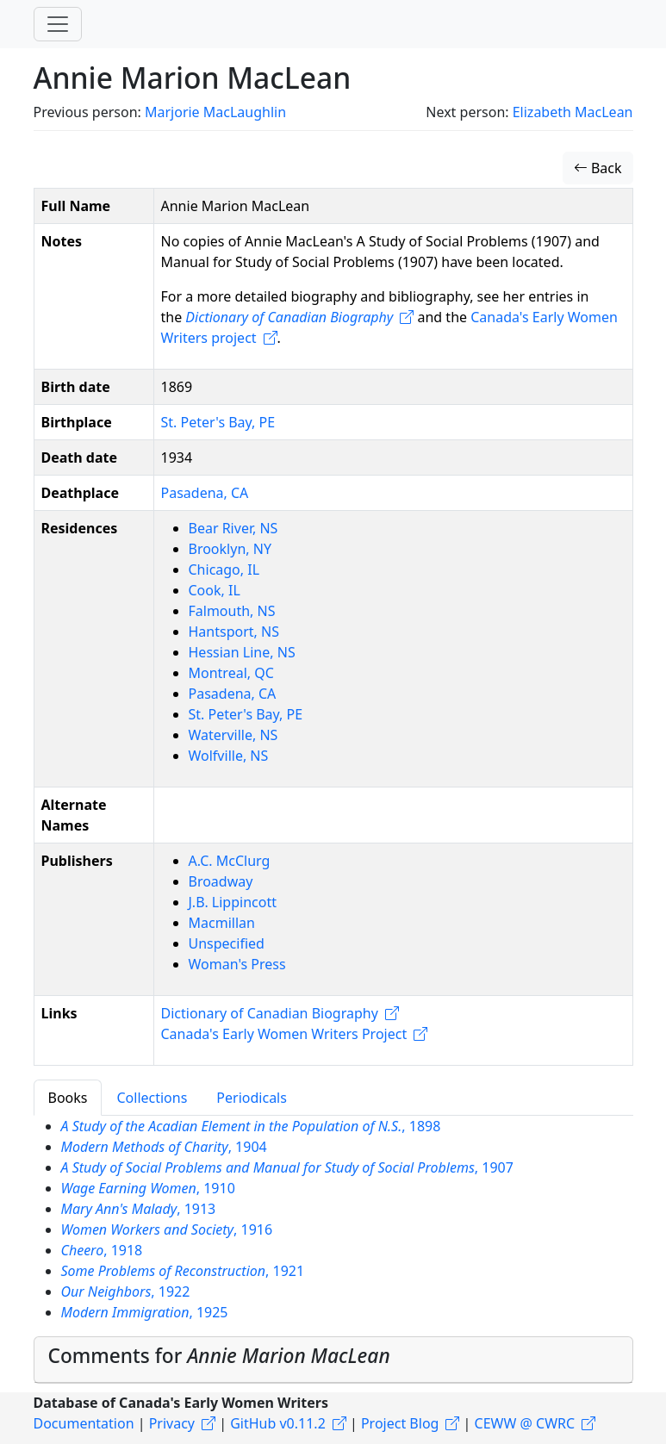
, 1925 (144, 1312)
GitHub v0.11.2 (278, 1423)
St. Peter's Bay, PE (218, 422)
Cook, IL (214, 590)
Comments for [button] (219, 1355)
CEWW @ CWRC (525, 1423)
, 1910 (148, 1188)
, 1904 (164, 1146)
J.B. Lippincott (233, 902)
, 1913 (138, 1208)
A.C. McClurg (230, 860)
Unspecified (227, 943)
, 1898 (251, 1126)
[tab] (333, 1359)
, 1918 (102, 1250)
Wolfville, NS (229, 755)
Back (598, 168)
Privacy (172, 1423)
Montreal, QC (231, 672)
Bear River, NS (233, 528)
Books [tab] (68, 1097)
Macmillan (222, 922)
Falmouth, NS (232, 610)
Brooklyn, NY (230, 548)
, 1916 (167, 1229)
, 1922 (125, 1291)
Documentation (84, 1423)
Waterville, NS (233, 734)
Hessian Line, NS (242, 652)
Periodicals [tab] (251, 1097)
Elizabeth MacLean (573, 112)
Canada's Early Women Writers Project (284, 1033)
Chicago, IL (224, 569)
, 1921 (183, 1270)
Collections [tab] (151, 1097)
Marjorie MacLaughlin (215, 112)
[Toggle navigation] (58, 24)
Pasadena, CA (205, 492)
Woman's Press (237, 964)
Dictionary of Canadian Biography (269, 1013)
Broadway (221, 881)
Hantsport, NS (234, 631)
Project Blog (400, 1423)
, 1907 (287, 1167)
